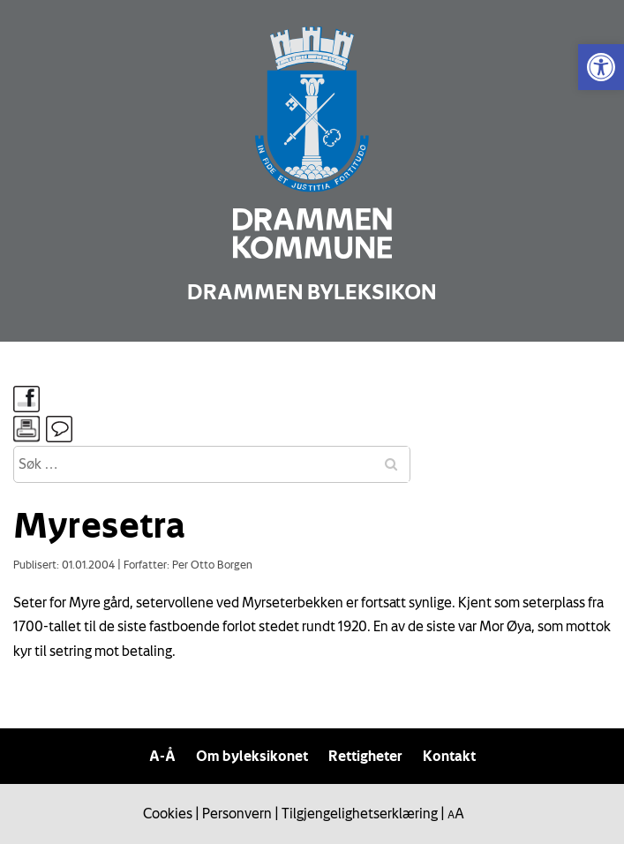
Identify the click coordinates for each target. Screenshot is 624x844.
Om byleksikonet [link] (252, 756)
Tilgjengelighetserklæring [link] (360, 813)
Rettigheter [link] (365, 756)
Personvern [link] (237, 813)
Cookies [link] (167, 813)
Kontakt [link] (449, 756)
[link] (601, 67)
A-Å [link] (162, 756)
